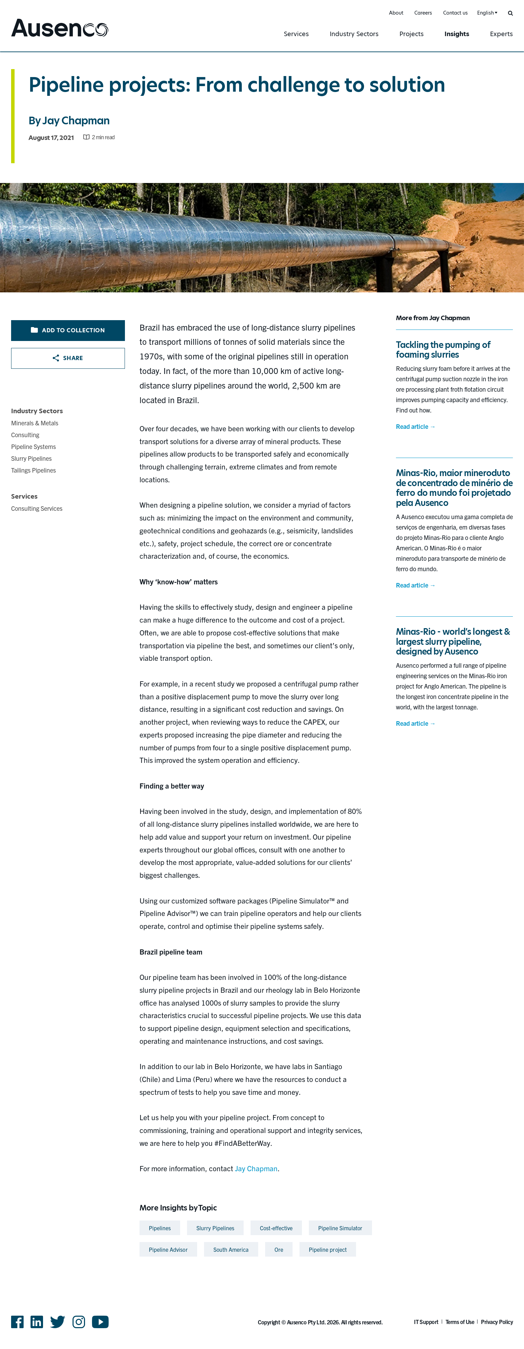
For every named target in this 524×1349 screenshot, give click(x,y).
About (396, 12)
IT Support (426, 1321)
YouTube (100, 1322)
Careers (423, 12)
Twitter (58, 1322)
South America (231, 1249)
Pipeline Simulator (340, 1227)
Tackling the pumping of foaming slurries (443, 350)
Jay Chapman (76, 120)
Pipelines (160, 1227)
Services (296, 34)
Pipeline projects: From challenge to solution (236, 84)
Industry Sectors (354, 34)
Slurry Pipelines (31, 458)
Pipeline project (328, 1249)
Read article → (416, 426)
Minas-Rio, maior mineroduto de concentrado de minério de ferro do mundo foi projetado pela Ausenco (454, 488)
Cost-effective (276, 1227)
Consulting (25, 435)
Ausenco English (37, 37)
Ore (278, 1249)
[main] (262, 655)
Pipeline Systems (33, 446)
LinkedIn (37, 1322)
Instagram (79, 1322)
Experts (501, 34)
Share (68, 358)
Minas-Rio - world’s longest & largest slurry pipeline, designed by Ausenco (453, 642)
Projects (411, 34)
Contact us (455, 12)
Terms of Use (460, 1321)
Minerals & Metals (34, 423)
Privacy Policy (497, 1321)
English (485, 12)
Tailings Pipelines (33, 470)
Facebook (17, 1322)
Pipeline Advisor (168, 1249)
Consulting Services (36, 508)
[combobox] (486, 13)
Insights (457, 34)
